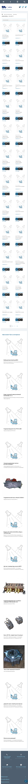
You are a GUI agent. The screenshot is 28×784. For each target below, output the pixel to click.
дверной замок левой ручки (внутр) (13, 703)
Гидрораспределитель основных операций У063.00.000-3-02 (12, 601)
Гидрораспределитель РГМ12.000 (12, 428)
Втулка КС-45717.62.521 (20, 60)
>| (17, 326)
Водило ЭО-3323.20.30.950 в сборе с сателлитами (13, 532)
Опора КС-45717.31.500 (20, 312)
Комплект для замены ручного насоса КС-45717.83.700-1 (6, 238)
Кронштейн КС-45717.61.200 (7, 261)
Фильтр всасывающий (9, 738)
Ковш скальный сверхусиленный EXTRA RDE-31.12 (12, 395)
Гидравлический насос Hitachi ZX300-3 (14, 497)
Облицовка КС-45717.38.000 (7, 312)
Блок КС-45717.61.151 (19, 35)
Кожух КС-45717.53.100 (20, 211)
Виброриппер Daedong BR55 (11, 360)
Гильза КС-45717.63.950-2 (20, 186)
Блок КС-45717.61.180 (6, 60)
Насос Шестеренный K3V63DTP (12, 669)
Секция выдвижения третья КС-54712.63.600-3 (11, 464)
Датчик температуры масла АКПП (12, 566)
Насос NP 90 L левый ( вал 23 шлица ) (13, 635)
